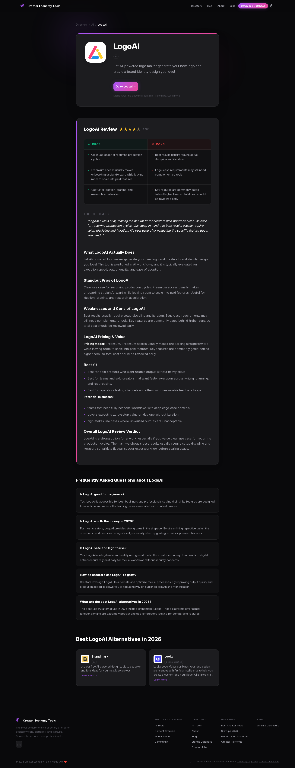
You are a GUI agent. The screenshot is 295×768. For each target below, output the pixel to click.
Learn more (173, 95)
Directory (196, 5)
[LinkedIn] (19, 744)
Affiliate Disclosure (268, 725)
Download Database (253, 5)
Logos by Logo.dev (247, 761)
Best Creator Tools (232, 725)
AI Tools (159, 725)
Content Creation (165, 730)
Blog (209, 5)
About (220, 5)
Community (161, 741)
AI (92, 24)
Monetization (162, 736)
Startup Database (202, 741)
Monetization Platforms (234, 736)
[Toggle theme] (272, 6)
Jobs (232, 5)
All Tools (197, 725)
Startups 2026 (229, 730)
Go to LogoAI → (126, 86)
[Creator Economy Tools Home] (40, 6)
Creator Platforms (231, 741)
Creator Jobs (199, 747)
